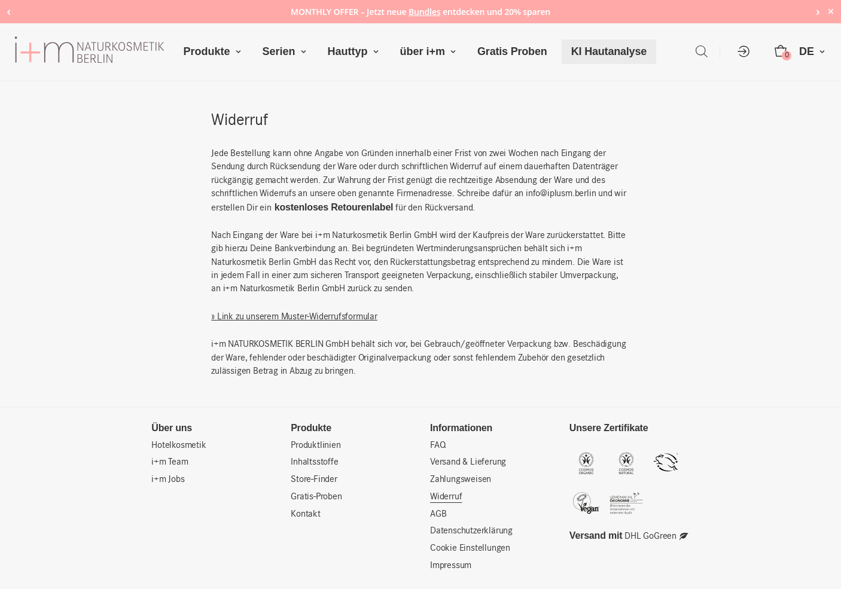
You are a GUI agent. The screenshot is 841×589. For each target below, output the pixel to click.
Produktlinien (315, 445)
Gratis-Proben (316, 497)
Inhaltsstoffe (314, 462)
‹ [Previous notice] (9, 11)
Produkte (214, 52)
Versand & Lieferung (468, 462)
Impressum (450, 565)
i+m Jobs (167, 479)
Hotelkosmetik (178, 445)
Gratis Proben (512, 51)
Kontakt (306, 514)
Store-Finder (314, 479)
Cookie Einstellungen (470, 548)
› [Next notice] (818, 11)
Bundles (425, 11)
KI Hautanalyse (609, 51)
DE (814, 52)
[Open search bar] (702, 51)
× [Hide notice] (830, 11)
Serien (287, 52)
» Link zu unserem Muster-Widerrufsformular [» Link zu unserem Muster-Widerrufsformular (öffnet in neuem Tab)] (294, 317)
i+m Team (169, 462)
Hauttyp (356, 52)
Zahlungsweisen (460, 479)
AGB (438, 514)
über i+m (431, 52)
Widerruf (446, 497)
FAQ (438, 445)
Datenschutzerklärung (471, 531)
